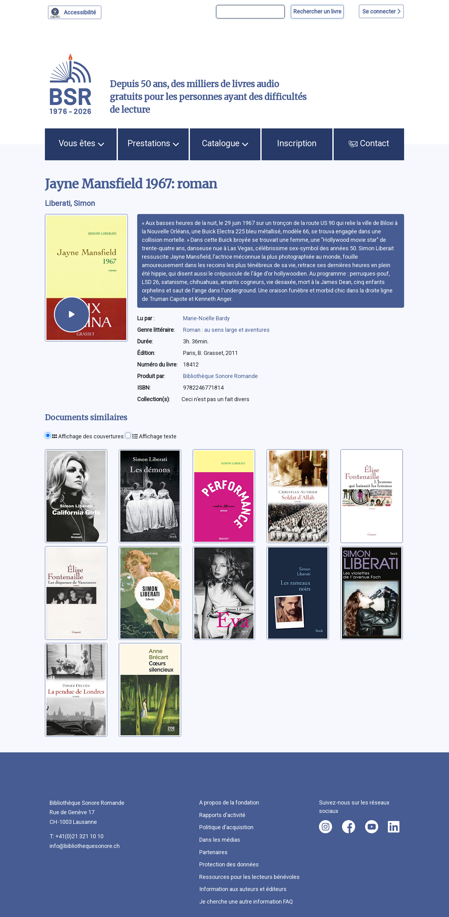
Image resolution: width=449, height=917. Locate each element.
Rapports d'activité (222, 815)
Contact (369, 143)
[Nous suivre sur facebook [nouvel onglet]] (348, 826)
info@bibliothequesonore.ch (85, 846)
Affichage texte (154, 436)
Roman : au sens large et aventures (226, 329)
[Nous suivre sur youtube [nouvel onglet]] (371, 826)
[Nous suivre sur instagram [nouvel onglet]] (325, 826)
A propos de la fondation (229, 802)
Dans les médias (219, 839)
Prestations (153, 143)
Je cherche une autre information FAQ (246, 901)
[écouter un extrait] (72, 314)
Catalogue (225, 143)
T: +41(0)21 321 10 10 (77, 836)
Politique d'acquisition (226, 827)
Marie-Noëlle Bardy (206, 318)
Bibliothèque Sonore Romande (220, 376)
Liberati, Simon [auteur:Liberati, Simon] (70, 203)
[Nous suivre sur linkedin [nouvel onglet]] (393, 826)
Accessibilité (81, 11)
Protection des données (229, 864)
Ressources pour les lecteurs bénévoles (249, 877)
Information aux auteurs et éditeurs (243, 889)
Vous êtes (81, 143)
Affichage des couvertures (88, 436)
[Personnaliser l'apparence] (74, 12)
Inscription (296, 143)
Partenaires (213, 852)
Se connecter (381, 11)
